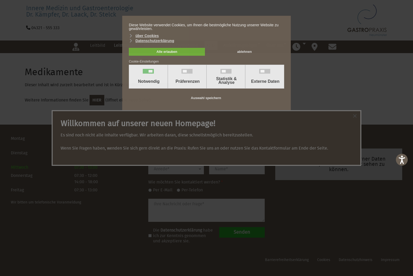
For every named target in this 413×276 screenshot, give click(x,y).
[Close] (354, 116)
